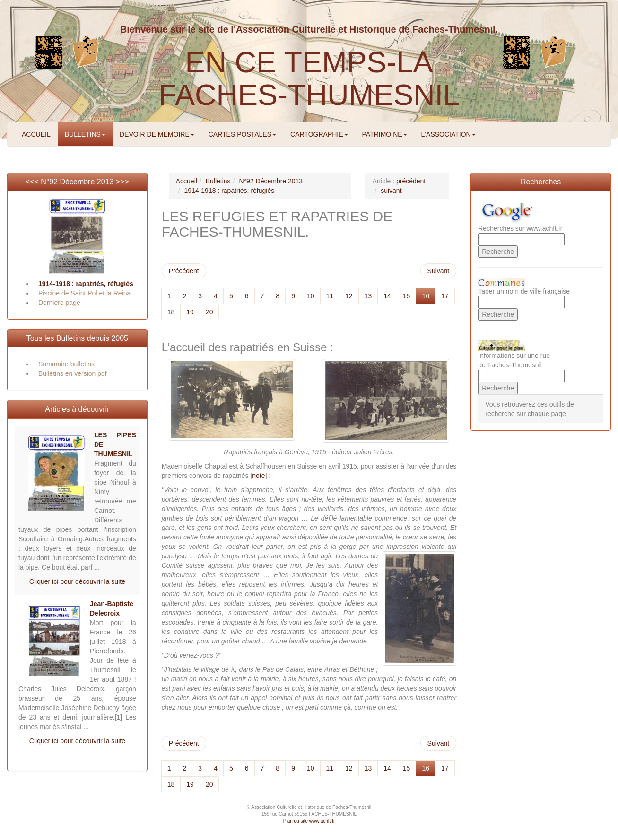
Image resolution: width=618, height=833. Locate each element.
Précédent (184, 271)
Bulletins (218, 181)
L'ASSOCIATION (448, 134)
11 (330, 296)
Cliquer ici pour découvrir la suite (77, 581)
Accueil (186, 181)
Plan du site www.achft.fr (309, 821)
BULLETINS (85, 134)
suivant (391, 190)
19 (190, 312)
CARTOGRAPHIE (319, 134)
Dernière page (59, 302)
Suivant (438, 271)
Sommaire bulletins (66, 364)
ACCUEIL (36, 134)
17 (445, 296)
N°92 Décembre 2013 (77, 182)
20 (209, 312)
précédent (411, 181)
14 (387, 296)
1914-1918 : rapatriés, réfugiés (85, 283)
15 (406, 296)
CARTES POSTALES (242, 134)
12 (349, 296)
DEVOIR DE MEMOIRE (157, 134)
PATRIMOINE (384, 134)
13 (368, 296)
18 (171, 312)
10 (310, 296)
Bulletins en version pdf (72, 373)
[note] (258, 475)
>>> (122, 182)
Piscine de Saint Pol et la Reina (84, 293)
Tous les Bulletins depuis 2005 (77, 338)
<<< (33, 182)
